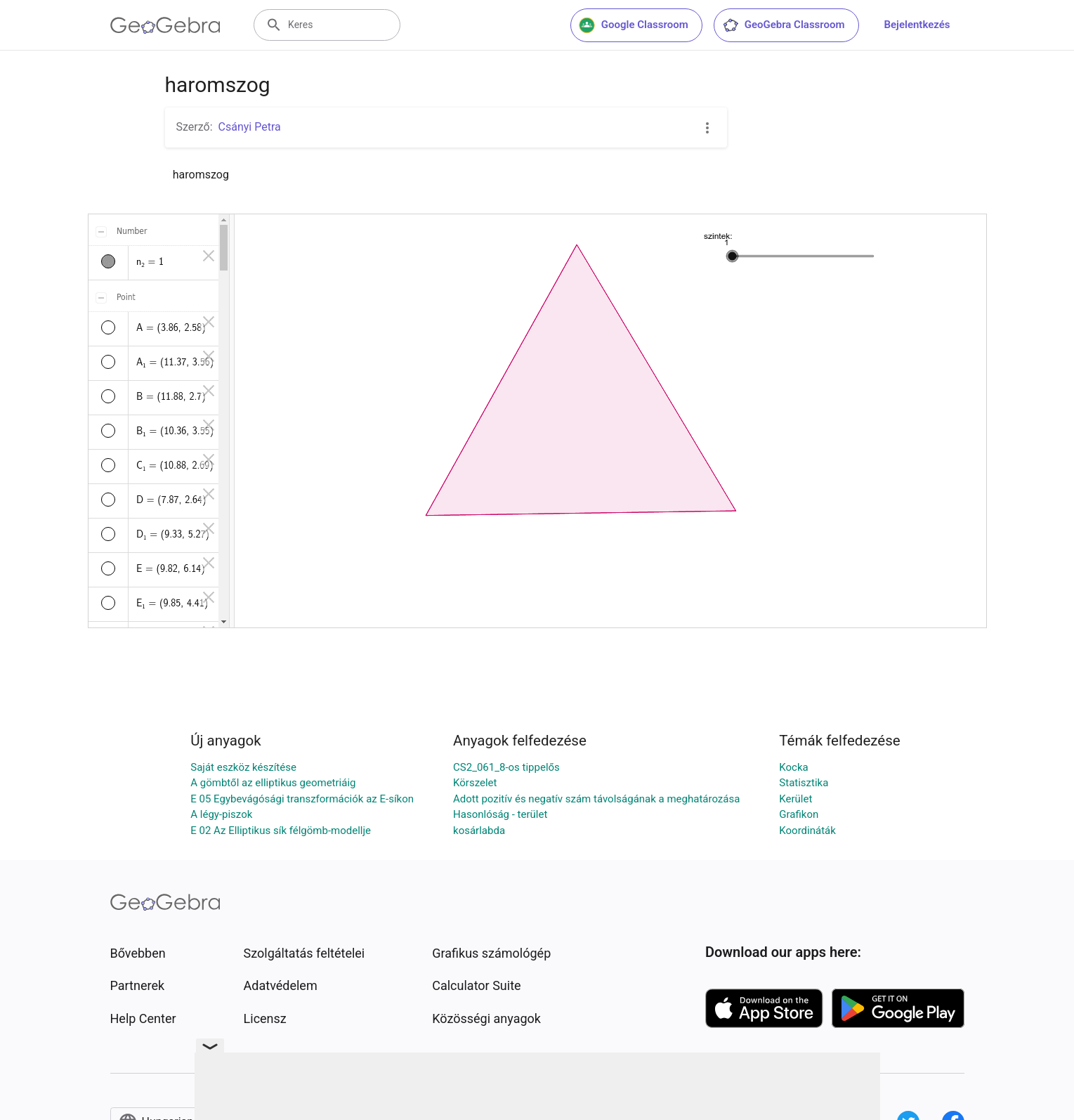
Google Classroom (633, 25)
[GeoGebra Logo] (165, 25)
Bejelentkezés (917, 24)
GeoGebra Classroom (783, 25)
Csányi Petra (249, 127)
